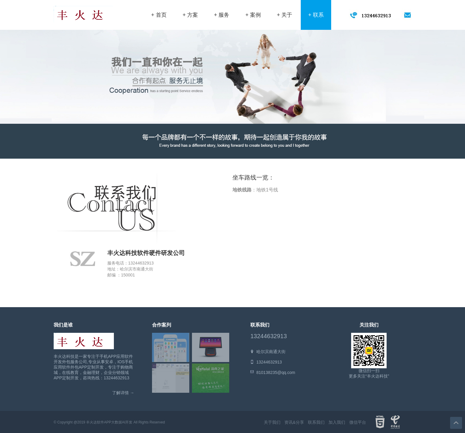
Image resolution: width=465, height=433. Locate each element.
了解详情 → (123, 392)
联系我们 (316, 422)
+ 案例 (253, 15)
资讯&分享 (294, 422)
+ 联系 (316, 15)
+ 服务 (222, 15)
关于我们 (272, 422)
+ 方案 (190, 15)
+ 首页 (159, 15)
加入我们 (336, 422)
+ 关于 (284, 15)
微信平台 (357, 422)
